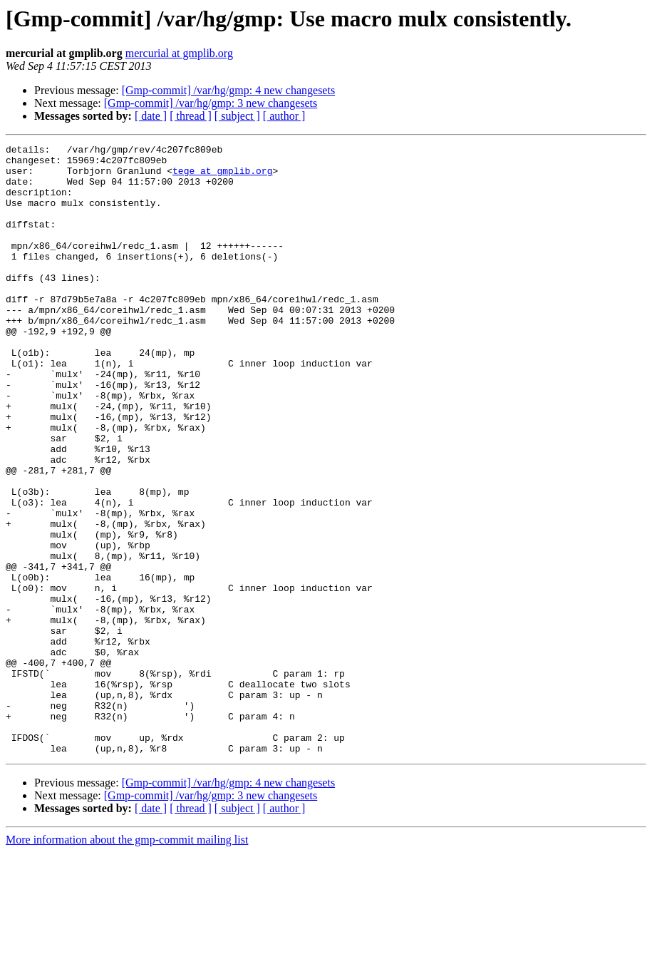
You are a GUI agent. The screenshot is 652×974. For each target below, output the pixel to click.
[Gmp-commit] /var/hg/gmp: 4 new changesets (228, 90)
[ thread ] (191, 116)
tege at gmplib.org (222, 176)
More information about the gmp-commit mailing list (127, 961)
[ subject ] (237, 116)
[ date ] (151, 116)
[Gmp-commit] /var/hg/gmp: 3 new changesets (210, 103)
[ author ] (284, 116)
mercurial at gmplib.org (179, 53)
